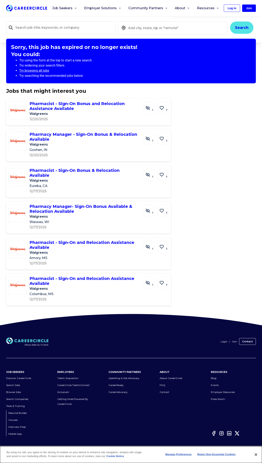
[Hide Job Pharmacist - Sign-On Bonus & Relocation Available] (152, 172)
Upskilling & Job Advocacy (123, 373)
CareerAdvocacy (118, 387)
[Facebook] (214, 428)
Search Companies (17, 394)
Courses (13, 415)
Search (241, 27)
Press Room (218, 394)
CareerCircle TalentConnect (73, 380)
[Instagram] (221, 428)
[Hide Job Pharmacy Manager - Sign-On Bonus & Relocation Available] (152, 136)
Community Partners (148, 8)
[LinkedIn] (229, 428)
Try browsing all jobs (34, 70)
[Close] (256, 454)
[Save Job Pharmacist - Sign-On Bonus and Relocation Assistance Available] (163, 106)
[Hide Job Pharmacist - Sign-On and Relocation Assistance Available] (152, 240)
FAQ (162, 380)
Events (215, 380)
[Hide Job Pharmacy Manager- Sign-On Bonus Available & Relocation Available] (152, 203)
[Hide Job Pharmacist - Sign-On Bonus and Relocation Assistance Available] (152, 106)
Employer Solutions (102, 8)
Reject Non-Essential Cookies (216, 454)
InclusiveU (63, 387)
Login (224, 336)
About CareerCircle (171, 373)
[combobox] (173, 28)
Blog (213, 373)
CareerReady (116, 380)
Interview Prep (17, 421)
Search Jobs (13, 380)
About (182, 8)
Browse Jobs (13, 387)
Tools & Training (15, 401)
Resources (208, 8)
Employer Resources (223, 387)
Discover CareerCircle (18, 373)
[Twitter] (237, 428)
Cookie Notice (115, 456)
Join (234, 336)
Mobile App (15, 428)
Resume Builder (17, 408)
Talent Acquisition (67, 373)
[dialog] (131, 454)
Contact (247, 336)
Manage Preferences (178, 454)
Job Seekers (64, 8)
